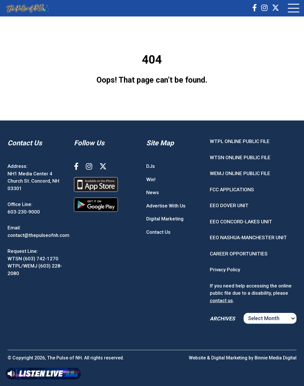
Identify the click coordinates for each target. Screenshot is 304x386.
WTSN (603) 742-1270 (33, 258)
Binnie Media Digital (275, 358)
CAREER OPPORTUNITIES (239, 254)
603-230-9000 (24, 212)
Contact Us (158, 232)
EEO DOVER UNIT (229, 205)
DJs (150, 166)
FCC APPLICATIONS (232, 189)
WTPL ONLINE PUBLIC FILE (240, 141)
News (152, 192)
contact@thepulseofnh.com (38, 235)
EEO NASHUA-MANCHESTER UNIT (248, 237)
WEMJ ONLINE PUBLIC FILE (240, 173)
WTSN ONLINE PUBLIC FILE (240, 157)
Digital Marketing (164, 219)
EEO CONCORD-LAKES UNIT (241, 221)
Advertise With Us (166, 206)
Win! (150, 179)
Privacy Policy (225, 269)
